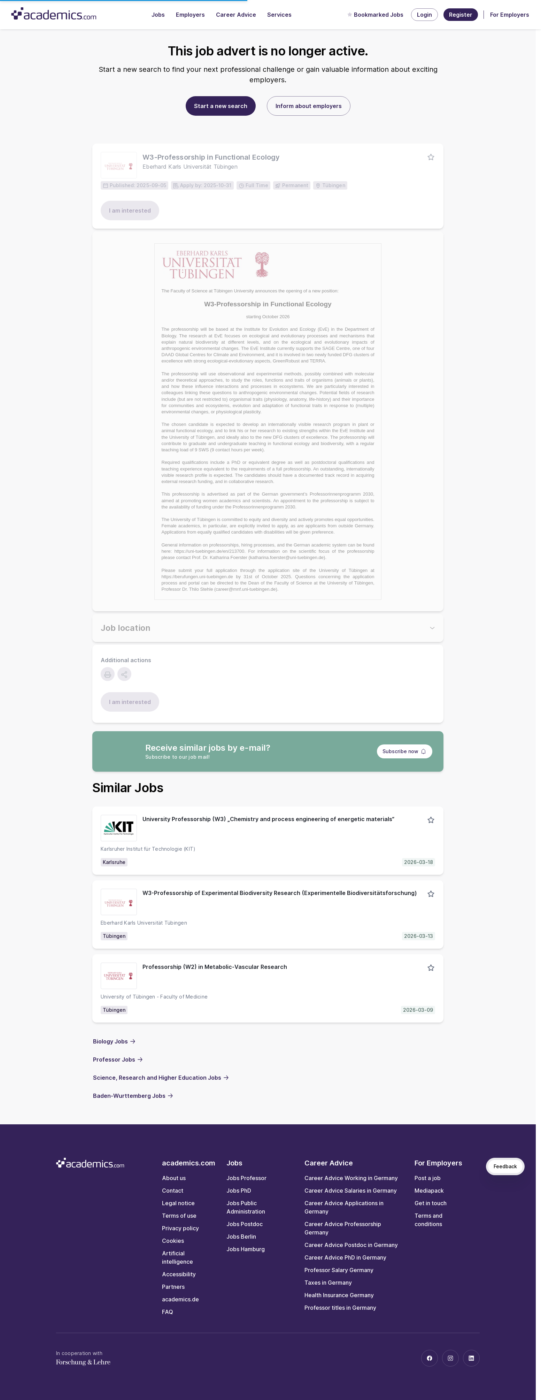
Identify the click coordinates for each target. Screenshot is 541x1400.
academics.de (180, 1299)
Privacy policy (180, 1228)
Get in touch (431, 1203)
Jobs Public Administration (245, 1207)
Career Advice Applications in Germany (344, 1207)
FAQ (167, 1311)
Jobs (158, 14)
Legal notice (178, 1203)
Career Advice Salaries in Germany (350, 1190)
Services (279, 14)
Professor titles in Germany (340, 1307)
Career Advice (236, 14)
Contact (172, 1190)
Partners (173, 1286)
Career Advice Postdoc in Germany (351, 1244)
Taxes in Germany (328, 1282)
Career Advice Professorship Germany (342, 1228)
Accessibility (179, 1274)
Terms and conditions (428, 1219)
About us (174, 1178)
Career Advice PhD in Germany (345, 1257)
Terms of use (179, 1215)
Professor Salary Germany (338, 1270)
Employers (190, 14)
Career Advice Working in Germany (351, 1178)
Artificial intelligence (177, 1257)
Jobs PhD (238, 1190)
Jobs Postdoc (244, 1224)
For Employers (509, 14)
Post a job (428, 1178)
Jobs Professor (246, 1178)
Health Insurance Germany (339, 1295)
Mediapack (429, 1190)
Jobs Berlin (241, 1236)
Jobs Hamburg (245, 1249)
